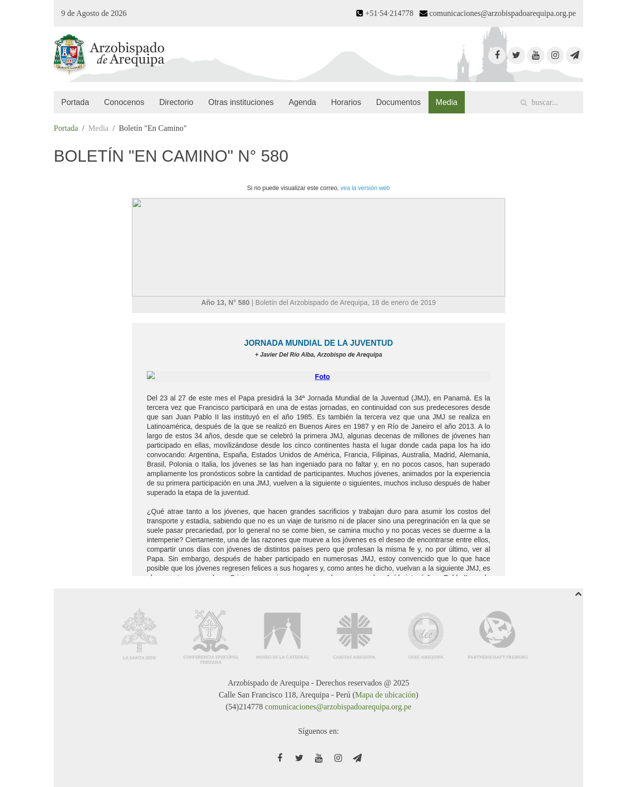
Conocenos (124, 102)
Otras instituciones (241, 102)
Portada (75, 102)
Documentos (398, 102)
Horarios (346, 102)
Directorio (176, 102)
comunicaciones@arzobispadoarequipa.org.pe (338, 706)
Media (447, 102)
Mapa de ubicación (385, 694)
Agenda (302, 102)
